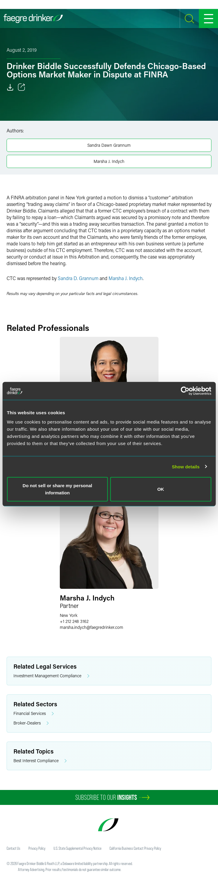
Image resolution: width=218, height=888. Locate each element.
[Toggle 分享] (21, 87)
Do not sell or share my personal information (57, 489)
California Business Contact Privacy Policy (135, 848)
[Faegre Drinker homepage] (33, 18)
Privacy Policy (36, 848)
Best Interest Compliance (40, 761)
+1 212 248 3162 (74, 621)
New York (68, 615)
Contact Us (13, 848)
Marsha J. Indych (109, 161)
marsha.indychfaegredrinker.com (91, 627)
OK (160, 489)
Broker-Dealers (31, 723)
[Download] (10, 87)
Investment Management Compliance (51, 676)
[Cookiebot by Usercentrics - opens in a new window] (185, 390)
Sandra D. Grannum (78, 278)
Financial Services (33, 713)
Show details (186, 466)
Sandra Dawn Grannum (109, 145)
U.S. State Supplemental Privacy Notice (77, 848)
